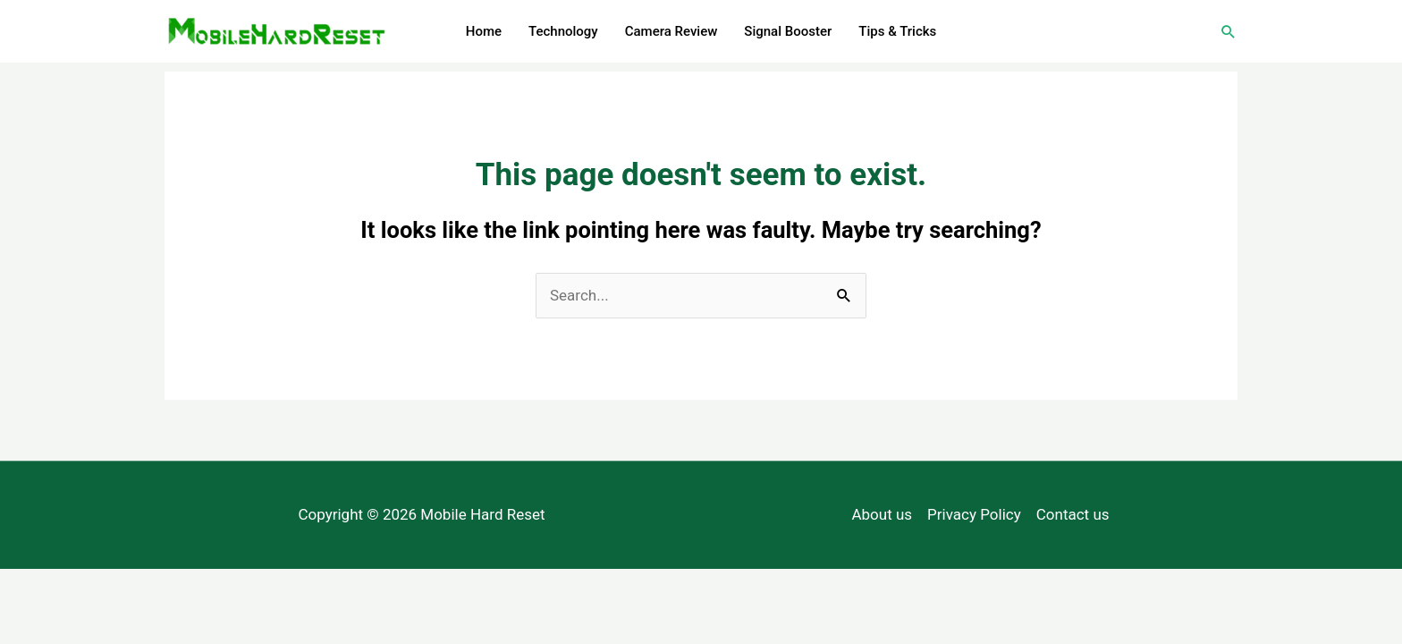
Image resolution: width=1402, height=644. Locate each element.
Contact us (1073, 514)
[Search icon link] (1228, 31)
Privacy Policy (974, 514)
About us (881, 514)
